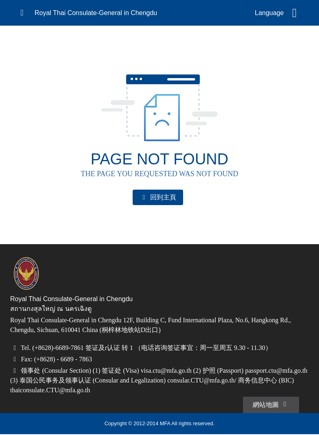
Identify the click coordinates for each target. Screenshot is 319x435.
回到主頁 (158, 197)
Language (269, 13)
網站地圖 (270, 404)
